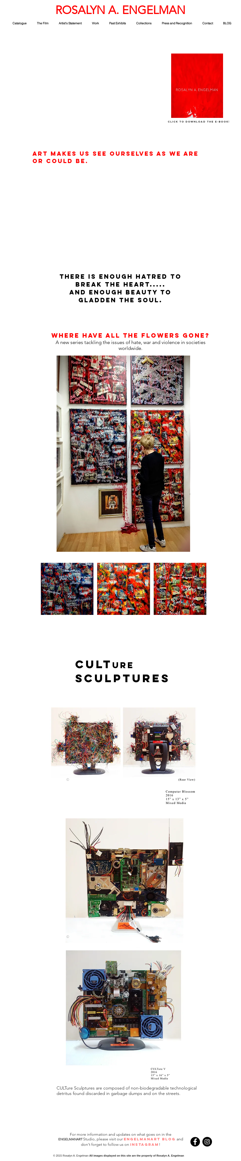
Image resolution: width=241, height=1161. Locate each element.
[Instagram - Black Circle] (207, 1142)
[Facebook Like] (221, 1142)
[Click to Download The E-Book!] (199, 122)
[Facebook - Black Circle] (195, 1142)
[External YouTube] (77, 93)
